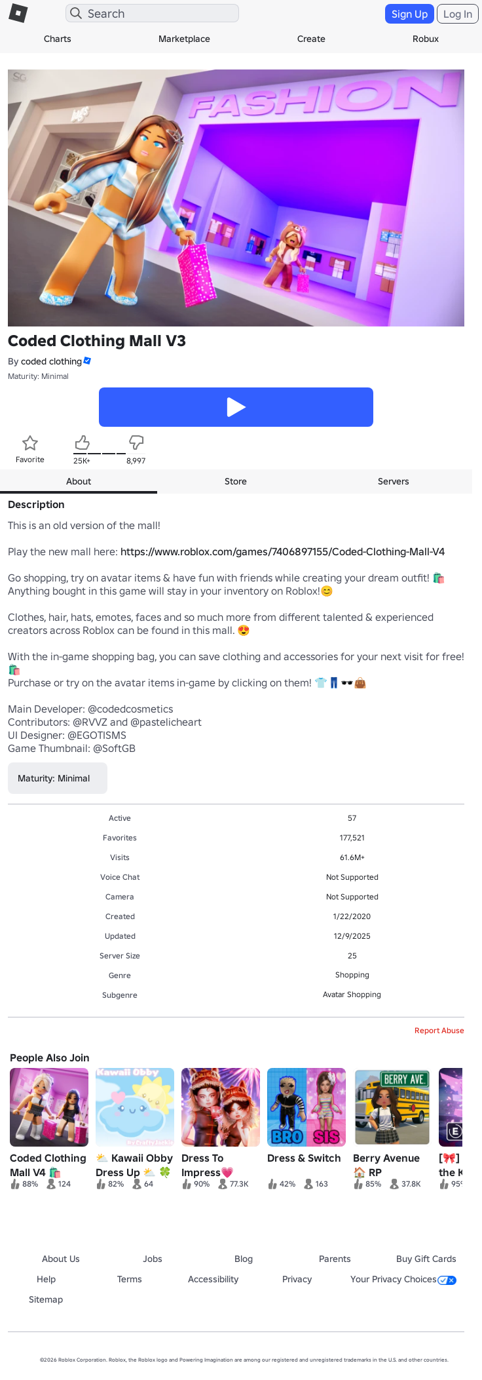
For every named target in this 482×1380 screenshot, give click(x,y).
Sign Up (410, 13)
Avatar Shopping (352, 994)
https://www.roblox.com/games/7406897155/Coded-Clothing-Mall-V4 (282, 551)
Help (46, 1279)
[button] (86, 361)
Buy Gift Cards (426, 1259)
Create (311, 39)
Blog (243, 1259)
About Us (61, 1259)
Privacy (297, 1279)
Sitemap (46, 1299)
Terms (129, 1279)
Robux (426, 39)
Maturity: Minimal (38, 376)
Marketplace (184, 39)
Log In (457, 13)
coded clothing (51, 361)
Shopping (352, 974)
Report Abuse (439, 1030)
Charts (57, 39)
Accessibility (213, 1279)
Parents (335, 1259)
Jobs (152, 1259)
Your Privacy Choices (403, 1279)
